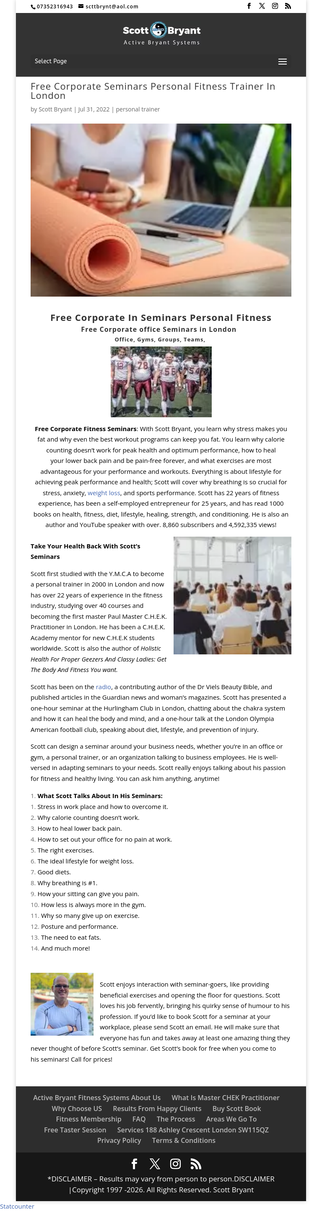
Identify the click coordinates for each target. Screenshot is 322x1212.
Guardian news (124, 697)
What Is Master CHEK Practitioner (225, 1097)
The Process (176, 1119)
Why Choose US (77, 1108)
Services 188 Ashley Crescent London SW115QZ (193, 1129)
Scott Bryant (55, 109)
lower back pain (88, 460)
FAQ (139, 1119)
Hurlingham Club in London (143, 708)
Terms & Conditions (184, 1140)
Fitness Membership (89, 1119)
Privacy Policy (119, 1140)
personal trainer (138, 109)
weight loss (103, 492)
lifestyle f (262, 471)
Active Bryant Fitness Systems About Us (97, 1097)
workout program (140, 439)
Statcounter (17, 1206)
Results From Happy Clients (157, 1108)
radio (103, 686)
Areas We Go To (231, 1119)
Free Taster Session (75, 1129)
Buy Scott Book (237, 1108)
